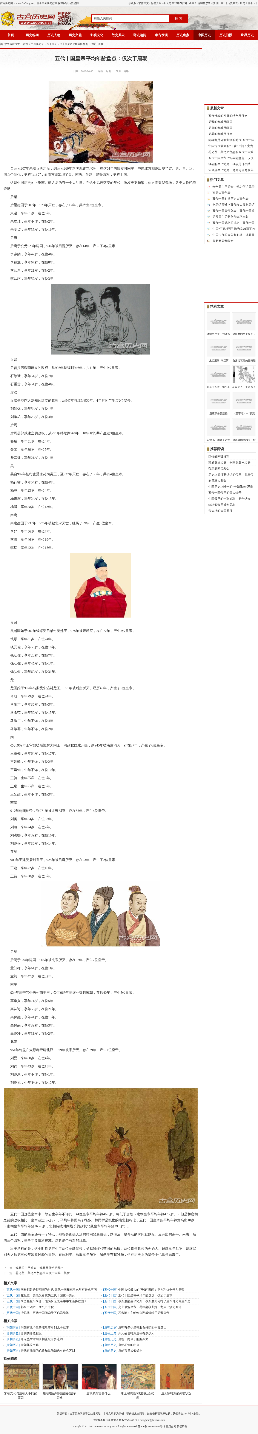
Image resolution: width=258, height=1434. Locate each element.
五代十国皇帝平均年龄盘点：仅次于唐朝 (80, 44)
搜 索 (179, 18)
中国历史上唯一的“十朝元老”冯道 (230, 486)
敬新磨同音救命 (222, 241)
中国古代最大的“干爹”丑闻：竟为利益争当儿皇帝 (151, 1289)
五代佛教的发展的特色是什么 (227, 116)
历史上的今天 (247, 3)
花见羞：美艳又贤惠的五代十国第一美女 (42, 1273)
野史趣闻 (139, 35)
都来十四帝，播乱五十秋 (37, 1307)
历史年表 (232, 3)
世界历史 (247, 35)
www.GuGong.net (106, 1426)
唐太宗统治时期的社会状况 (137, 1381)
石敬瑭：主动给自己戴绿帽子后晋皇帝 (143, 1313)
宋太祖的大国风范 (220, 511)
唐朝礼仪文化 (30, 1345)
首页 (11, 35)
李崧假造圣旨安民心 (221, 504)
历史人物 (53, 35)
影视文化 (96, 35)
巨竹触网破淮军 (218, 456)
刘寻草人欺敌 (217, 480)
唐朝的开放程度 (31, 1333)
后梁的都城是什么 (220, 134)
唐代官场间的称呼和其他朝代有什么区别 (48, 1350)
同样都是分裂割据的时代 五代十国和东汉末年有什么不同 (59, 1289)
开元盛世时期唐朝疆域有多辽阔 (42, 1339)
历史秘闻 (32, 35)
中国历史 (204, 35)
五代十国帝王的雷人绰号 (224, 492)
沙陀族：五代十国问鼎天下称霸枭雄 (45, 1313)
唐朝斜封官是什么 (98, 1379)
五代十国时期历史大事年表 (230, 198)
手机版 (132, 3)
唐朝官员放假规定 (130, 1350)
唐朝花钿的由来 (128, 1345)
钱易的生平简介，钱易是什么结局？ (39, 1268)
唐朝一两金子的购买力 (133, 1339)
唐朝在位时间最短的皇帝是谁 (59, 1381)
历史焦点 (182, 35)
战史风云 (118, 35)
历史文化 (75, 35)
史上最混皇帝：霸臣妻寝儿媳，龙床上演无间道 (149, 1307)
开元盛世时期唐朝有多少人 (136, 1333)
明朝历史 (13, 1327)
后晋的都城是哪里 (220, 122)
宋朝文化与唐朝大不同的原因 (20, 1381)
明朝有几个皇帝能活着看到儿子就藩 (45, 1327)
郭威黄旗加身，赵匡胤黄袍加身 (229, 462)
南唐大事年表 (221, 192)
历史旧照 (225, 35)
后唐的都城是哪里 (220, 128)
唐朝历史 (110, 1327)
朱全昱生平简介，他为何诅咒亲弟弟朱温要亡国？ (54, 1301)
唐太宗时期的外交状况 (176, 1379)
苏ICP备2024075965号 (150, 1426)
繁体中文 (143, 3)
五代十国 (49, 44)
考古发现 (161, 35)
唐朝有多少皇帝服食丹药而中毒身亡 (142, 1327)
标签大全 (156, 3)
